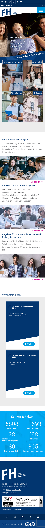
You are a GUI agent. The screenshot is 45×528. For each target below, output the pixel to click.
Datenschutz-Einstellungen (12, 509)
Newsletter (6, 5)
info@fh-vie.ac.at (9, 492)
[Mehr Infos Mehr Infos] (22, 169)
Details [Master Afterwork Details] (29, 344)
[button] (41, 10)
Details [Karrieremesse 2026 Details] (29, 393)
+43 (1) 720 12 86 (13, 489)
